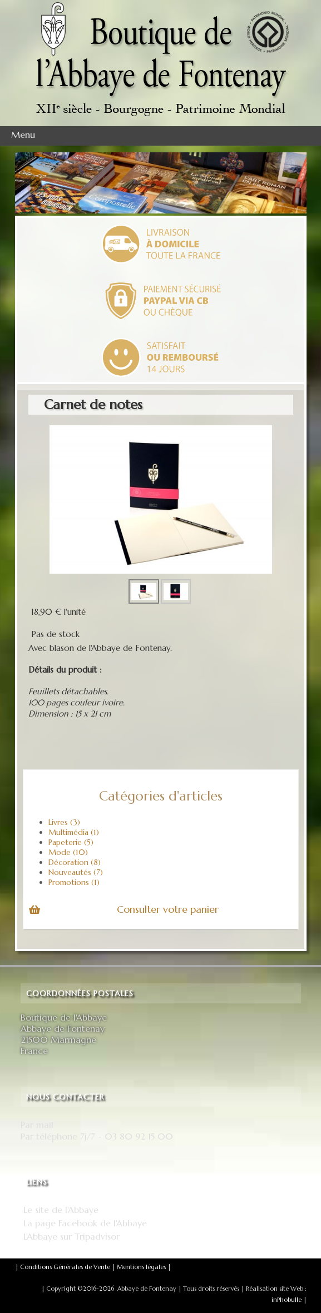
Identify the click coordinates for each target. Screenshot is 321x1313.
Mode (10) (68, 852)
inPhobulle (286, 1300)
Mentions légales (141, 1267)
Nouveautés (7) (75, 872)
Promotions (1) (74, 882)
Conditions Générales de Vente (65, 1267)
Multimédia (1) (73, 832)
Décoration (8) (74, 862)
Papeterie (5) (70, 842)
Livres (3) (64, 822)
